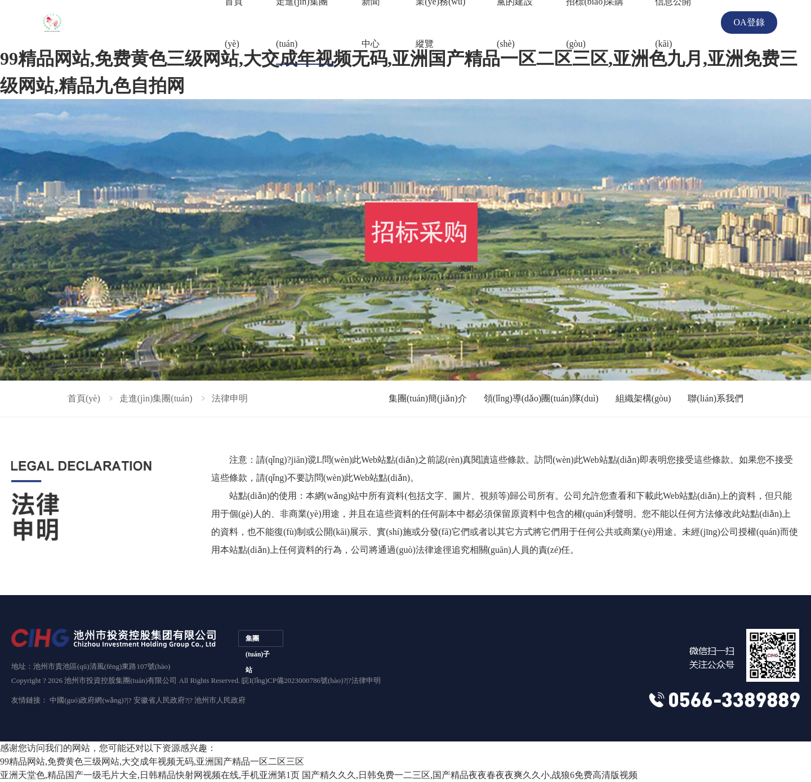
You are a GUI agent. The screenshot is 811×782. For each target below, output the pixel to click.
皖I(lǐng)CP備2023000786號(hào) (292, 680)
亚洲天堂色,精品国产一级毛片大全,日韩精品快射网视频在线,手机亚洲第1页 (150, 775)
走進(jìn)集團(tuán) (156, 398)
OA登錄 (748, 22)
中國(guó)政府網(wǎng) (86, 700)
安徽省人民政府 (159, 700)
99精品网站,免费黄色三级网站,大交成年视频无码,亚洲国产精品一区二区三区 (152, 761)
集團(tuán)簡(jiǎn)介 (428, 398)
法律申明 (366, 680)
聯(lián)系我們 (715, 398)
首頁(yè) (84, 398)
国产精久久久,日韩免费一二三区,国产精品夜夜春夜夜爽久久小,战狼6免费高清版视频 (470, 775)
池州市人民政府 (220, 700)
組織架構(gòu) (643, 398)
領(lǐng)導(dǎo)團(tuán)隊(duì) (541, 398)
